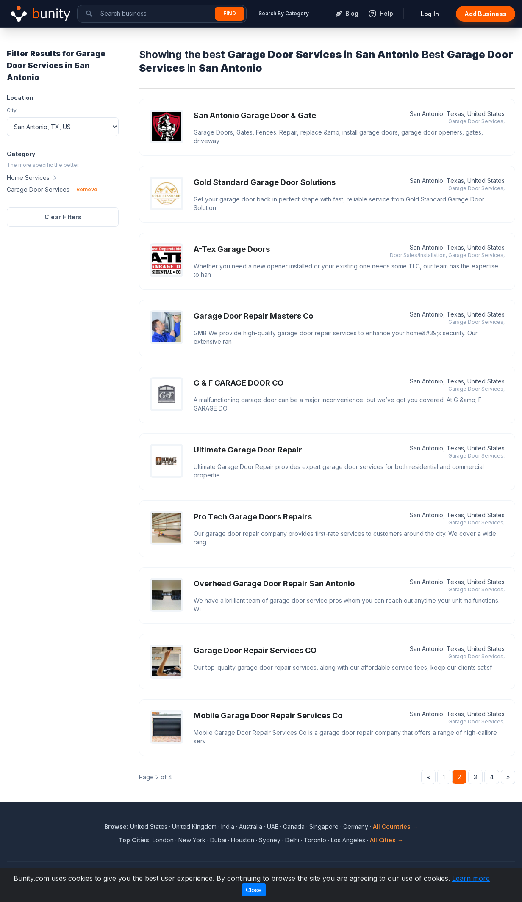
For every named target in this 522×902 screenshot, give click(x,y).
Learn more (471, 878)
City (12, 110)
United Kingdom (194, 826)
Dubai (218, 840)
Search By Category (283, 13)
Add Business (485, 13)
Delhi (292, 840)
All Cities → (386, 840)
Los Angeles (348, 840)
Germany (355, 826)
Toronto (315, 840)
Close (254, 890)
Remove (86, 189)
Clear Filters (62, 217)
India (227, 826)
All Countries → (395, 826)
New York (191, 840)
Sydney (269, 840)
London (163, 840)
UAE (272, 826)
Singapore (324, 826)
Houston (242, 840)
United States (148, 826)
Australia (250, 826)
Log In (430, 13)
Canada (294, 826)
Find (229, 13)
